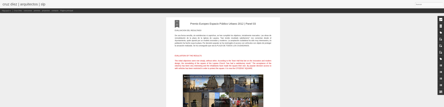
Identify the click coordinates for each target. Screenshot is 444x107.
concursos (28, 11)
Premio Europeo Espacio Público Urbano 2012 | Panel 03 (223, 23)
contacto (55, 11)
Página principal (66, 11)
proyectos (46, 11)
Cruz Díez (18, 11)
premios (37, 11)
